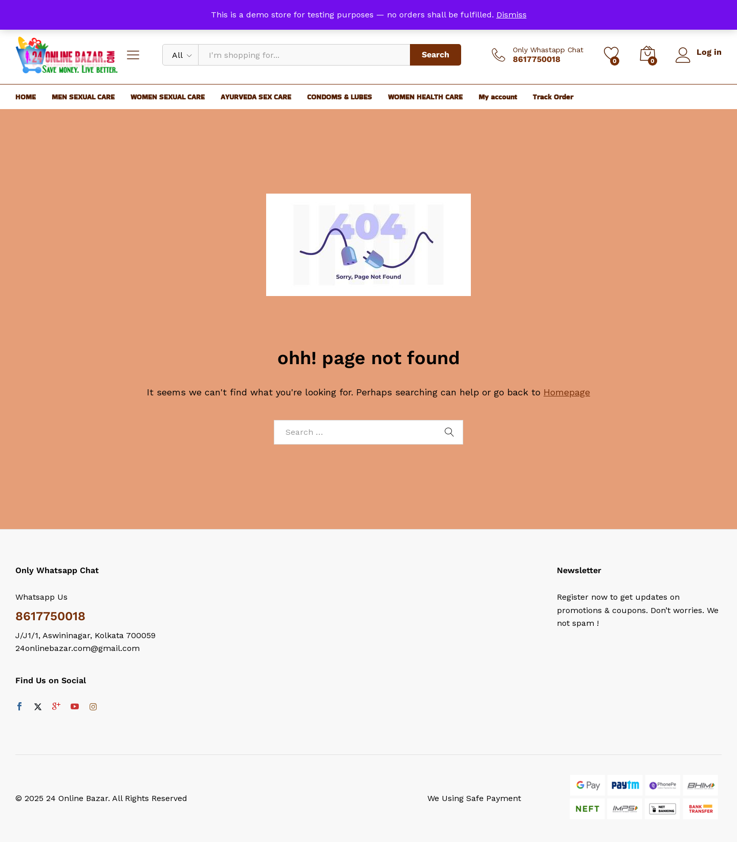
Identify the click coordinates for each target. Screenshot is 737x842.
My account (498, 96)
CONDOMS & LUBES (339, 96)
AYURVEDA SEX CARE (256, 96)
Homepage (567, 392)
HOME (25, 96)
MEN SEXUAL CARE (83, 96)
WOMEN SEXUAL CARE (168, 96)
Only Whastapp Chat (547, 50)
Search (435, 54)
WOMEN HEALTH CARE (425, 96)
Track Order (553, 96)
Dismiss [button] (511, 14)
